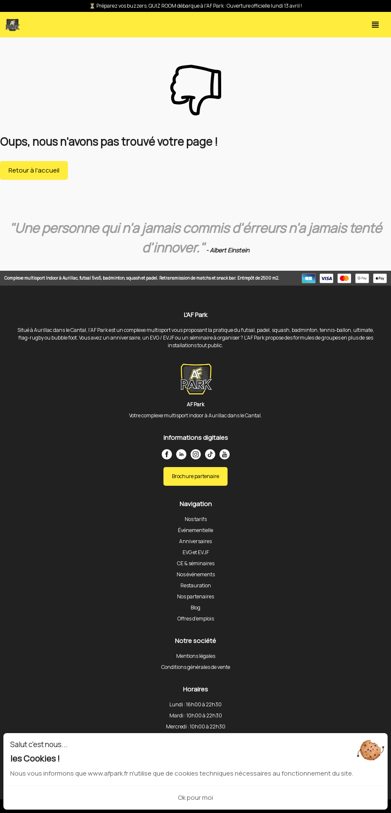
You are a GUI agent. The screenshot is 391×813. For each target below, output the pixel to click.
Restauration (195, 585)
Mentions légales (195, 656)
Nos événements (196, 574)
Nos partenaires (195, 596)
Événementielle (195, 530)
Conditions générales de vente (195, 667)
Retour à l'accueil (33, 170)
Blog (195, 607)
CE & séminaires (195, 563)
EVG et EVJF (196, 552)
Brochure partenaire (195, 476)
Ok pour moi (195, 797)
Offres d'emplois (195, 618)
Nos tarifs (196, 519)
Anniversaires (195, 541)
